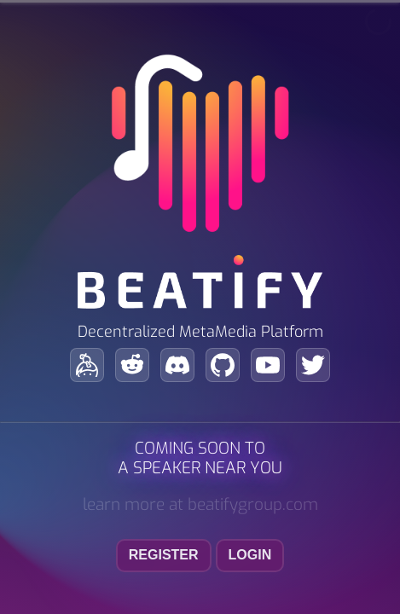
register (164, 554)
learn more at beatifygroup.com (200, 504)
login (250, 554)
